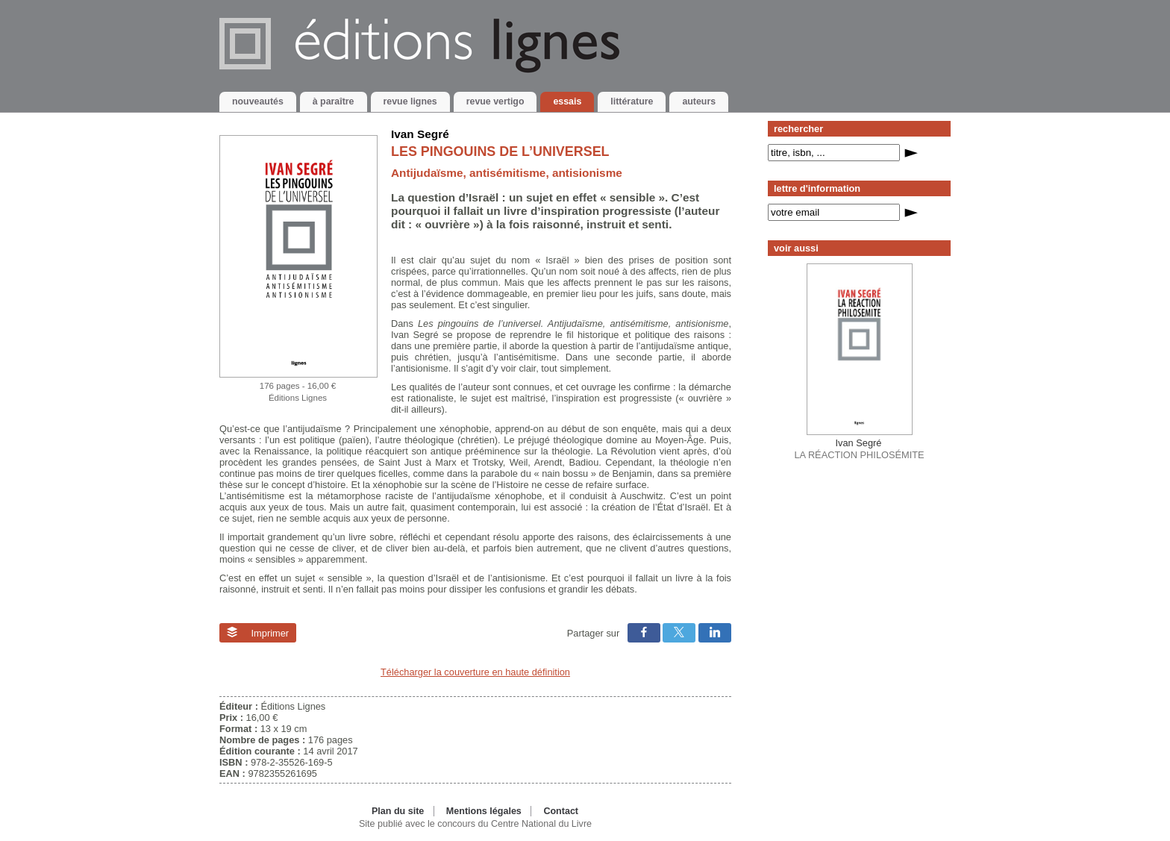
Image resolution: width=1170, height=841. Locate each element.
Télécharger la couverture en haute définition (475, 672)
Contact (560, 811)
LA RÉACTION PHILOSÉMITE (859, 448)
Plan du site (398, 811)
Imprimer (258, 633)
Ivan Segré (420, 134)
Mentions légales (484, 811)
